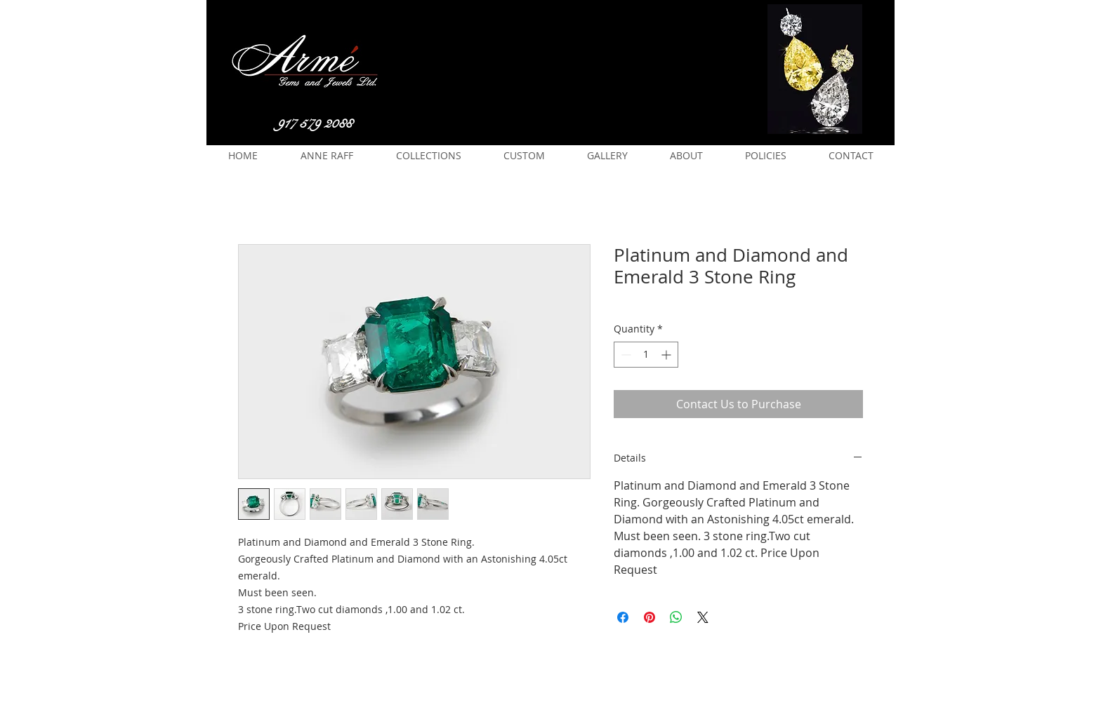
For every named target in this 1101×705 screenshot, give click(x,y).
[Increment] (667, 354)
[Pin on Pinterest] (649, 617)
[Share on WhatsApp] (676, 617)
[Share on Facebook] (622, 617)
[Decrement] (624, 354)
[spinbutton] (646, 354)
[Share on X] (702, 617)
